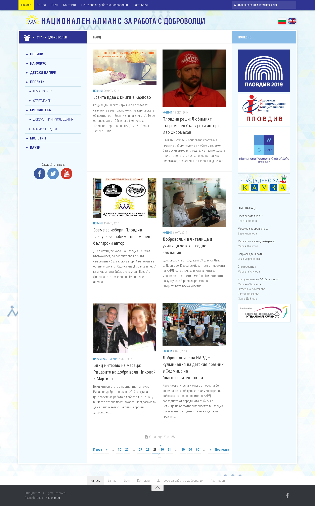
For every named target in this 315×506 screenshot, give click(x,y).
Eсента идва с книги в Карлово (122, 97)
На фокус (99, 358)
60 (197, 449)
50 (190, 449)
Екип (54, 5)
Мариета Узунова (249, 271)
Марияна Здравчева (250, 284)
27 (140, 449)
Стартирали (42, 101)
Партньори (140, 5)
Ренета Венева (247, 221)
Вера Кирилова (247, 233)
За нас (41, 5)
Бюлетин (38, 138)
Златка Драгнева (248, 294)
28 (147, 449)
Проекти (37, 82)
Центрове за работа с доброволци (104, 5)
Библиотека (40, 110)
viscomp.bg (53, 498)
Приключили (42, 91)
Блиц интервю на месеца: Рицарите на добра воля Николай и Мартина (124, 372)
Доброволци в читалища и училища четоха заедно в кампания (187, 246)
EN (292, 21)
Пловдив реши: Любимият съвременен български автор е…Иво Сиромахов (193, 126)
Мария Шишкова (248, 246)
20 (126, 449)
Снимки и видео (45, 129)
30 (162, 449)
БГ (282, 21)
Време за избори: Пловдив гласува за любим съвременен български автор (121, 236)
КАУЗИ (35, 147)
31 (169, 449)
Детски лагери (43, 72)
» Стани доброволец (46, 37)
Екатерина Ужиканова (251, 289)
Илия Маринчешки (249, 259)
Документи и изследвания (53, 119)
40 (183, 449)
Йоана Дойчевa (247, 299)
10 (119, 449)
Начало (26, 5)
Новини (98, 90)
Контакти (69, 5)
